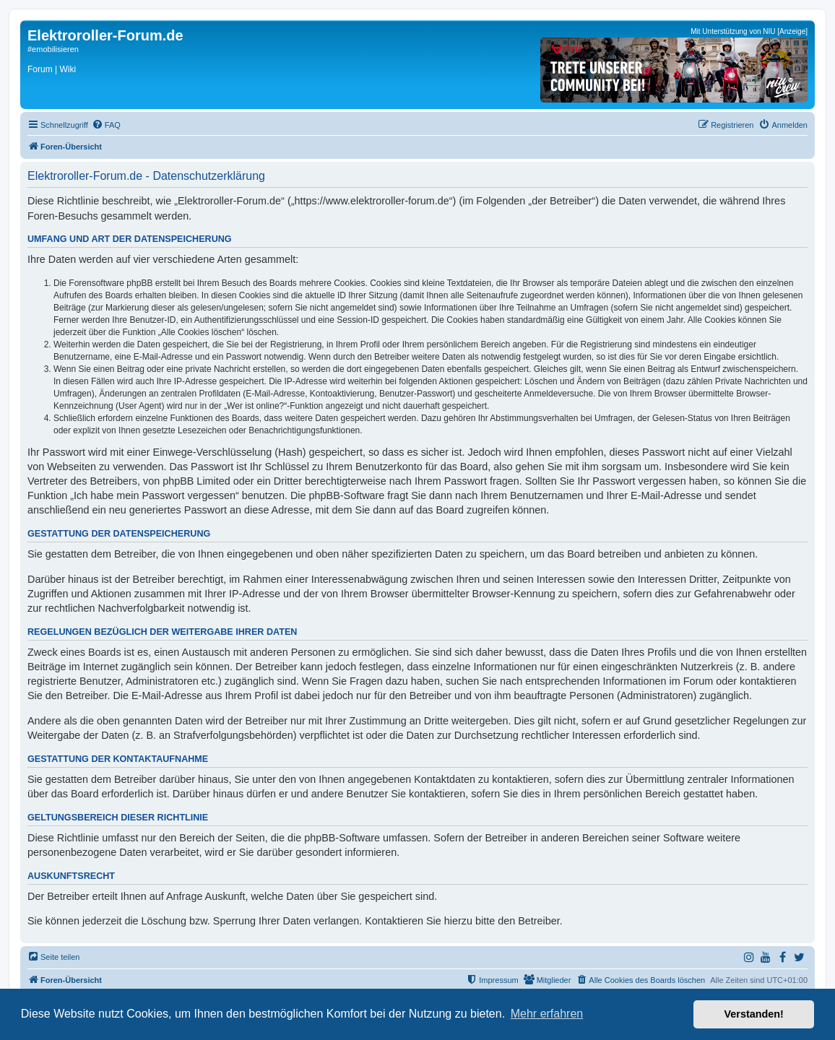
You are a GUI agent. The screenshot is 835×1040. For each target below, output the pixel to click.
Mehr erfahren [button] (547, 1014)
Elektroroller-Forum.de (105, 35)
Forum (40, 69)
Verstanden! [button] (754, 1014)
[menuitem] (106, 125)
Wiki (67, 69)
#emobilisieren (53, 49)
